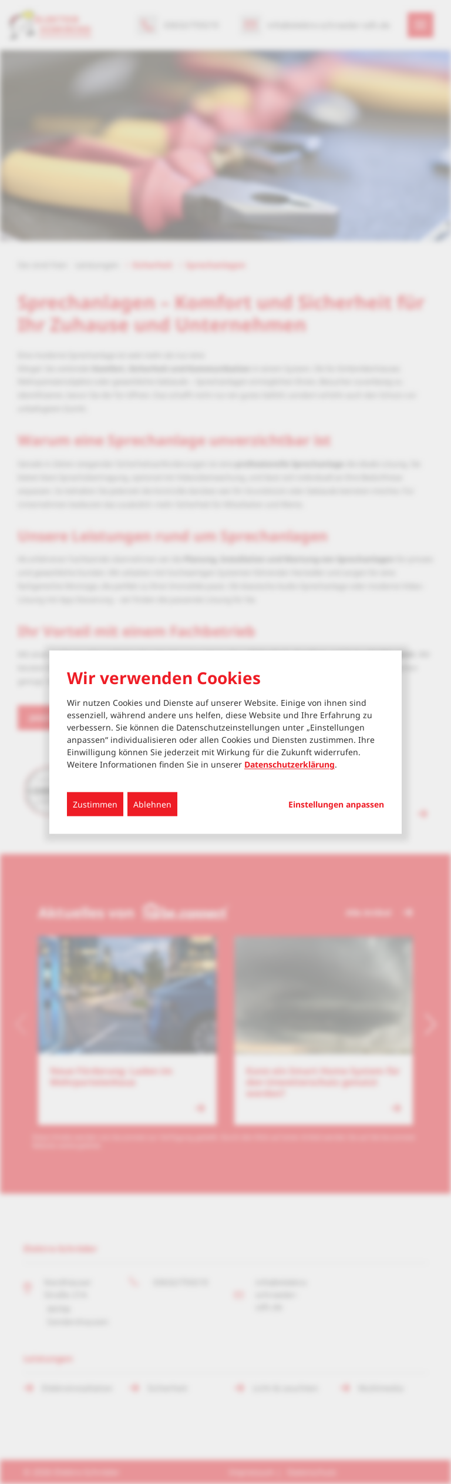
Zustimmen (95, 804)
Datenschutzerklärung (289, 764)
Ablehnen (152, 804)
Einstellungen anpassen (336, 804)
